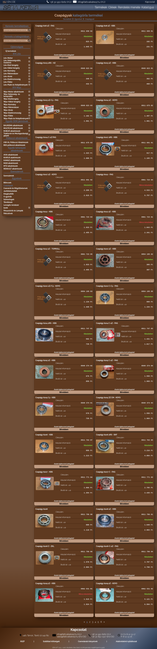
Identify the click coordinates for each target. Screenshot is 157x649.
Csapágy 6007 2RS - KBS (106, 137)
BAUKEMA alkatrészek (13, 125)
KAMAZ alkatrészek (11, 160)
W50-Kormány (9, 104)
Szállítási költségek (51, 641)
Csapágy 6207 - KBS (44, 472)
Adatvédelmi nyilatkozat (126, 641)
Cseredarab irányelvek (87, 641)
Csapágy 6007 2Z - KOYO (46, 174)
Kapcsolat (150, 2)
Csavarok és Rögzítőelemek (15, 188)
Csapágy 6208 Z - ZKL (44, 546)
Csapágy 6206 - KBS (44, 435)
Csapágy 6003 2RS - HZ (45, 63)
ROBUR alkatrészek (11, 131)
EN (9, 2)
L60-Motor (8, 58)
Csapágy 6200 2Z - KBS (106, 249)
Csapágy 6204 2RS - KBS (46, 323)
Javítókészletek (10, 191)
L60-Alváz (7, 76)
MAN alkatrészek (10, 163)
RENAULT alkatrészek (12, 169)
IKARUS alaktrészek (11, 158)
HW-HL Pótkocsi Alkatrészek (15, 142)
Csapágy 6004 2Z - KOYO (106, 100)
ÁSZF (22, 641)
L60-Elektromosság (11, 79)
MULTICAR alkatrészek (13, 128)
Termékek (67, 19)
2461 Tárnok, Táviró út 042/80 (35, 635)
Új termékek (10, 51)
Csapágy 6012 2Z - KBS (106, 212)
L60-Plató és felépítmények (15, 85)
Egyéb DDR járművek (17, 121)
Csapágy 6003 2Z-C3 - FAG (46, 100)
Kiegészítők (8, 194)
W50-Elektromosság (12, 113)
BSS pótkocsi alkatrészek (14, 145)
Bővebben (63, 59)
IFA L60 (17, 54)
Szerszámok (16, 171)
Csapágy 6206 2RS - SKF (106, 435)
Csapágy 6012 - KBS (44, 212)
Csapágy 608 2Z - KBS (105, 26)
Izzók (5, 208)
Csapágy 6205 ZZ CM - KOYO (108, 397)
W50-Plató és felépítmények (15, 118)
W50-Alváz (8, 110)
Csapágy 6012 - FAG (104, 174)
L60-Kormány (9, 71)
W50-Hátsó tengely (11, 102)
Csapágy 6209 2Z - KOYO (106, 583)
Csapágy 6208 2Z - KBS (106, 509)
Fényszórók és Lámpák (13, 211)
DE (13, 2)
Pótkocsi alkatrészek (17, 138)
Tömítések (7, 202)
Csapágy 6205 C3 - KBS (45, 397)
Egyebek (78, 19)
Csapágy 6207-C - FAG (105, 472)
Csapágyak (89, 19)
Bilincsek (7, 183)
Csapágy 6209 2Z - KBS (45, 583)
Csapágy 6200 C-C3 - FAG (107, 286)
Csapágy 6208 (41, 509)
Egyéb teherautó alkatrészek (17, 149)
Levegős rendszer (11, 205)
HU (4, 2)
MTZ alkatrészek (10, 166)
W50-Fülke (8, 116)
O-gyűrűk (7, 197)
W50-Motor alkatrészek (13, 92)
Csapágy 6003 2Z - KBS (106, 63)
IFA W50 (17, 87)
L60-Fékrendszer (10, 74)
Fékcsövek (8, 213)
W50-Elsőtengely (11, 99)
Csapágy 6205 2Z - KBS (45, 360)
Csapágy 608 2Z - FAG (44, 26)
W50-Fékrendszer (11, 107)
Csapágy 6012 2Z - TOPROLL (47, 249)
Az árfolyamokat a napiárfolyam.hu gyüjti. (92, 647)
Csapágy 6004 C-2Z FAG (45, 137)
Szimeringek (8, 199)
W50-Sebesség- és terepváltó (11, 95)
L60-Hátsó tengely (11, 68)
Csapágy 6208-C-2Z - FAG (107, 546)
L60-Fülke (7, 82)
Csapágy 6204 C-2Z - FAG (107, 323)
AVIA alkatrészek (10, 155)
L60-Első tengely (10, 65)
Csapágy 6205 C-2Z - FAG (107, 360)
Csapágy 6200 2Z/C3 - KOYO (47, 286)
